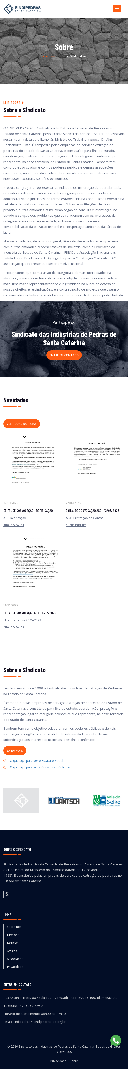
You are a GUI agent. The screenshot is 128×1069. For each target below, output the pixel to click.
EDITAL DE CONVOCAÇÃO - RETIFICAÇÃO (28, 510)
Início (44, 56)
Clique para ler (13, 525)
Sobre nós (14, 927)
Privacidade (15, 967)
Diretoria (13, 935)
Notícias (13, 943)
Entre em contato (64, 355)
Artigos (12, 951)
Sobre (74, 1061)
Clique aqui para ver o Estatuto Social (36, 760)
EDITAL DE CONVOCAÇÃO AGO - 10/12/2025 (29, 613)
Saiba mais (15, 751)
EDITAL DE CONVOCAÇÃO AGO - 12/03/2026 (92, 510)
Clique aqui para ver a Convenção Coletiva (40, 767)
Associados (15, 959)
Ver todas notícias (22, 424)
